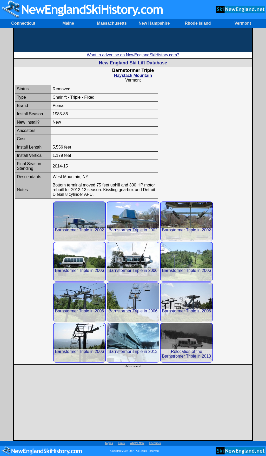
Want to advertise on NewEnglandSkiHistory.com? (133, 55)
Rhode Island (198, 23)
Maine (68, 23)
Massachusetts (112, 23)
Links (121, 443)
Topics (109, 443)
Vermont (242, 23)
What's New (137, 443)
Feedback (155, 443)
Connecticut (23, 23)
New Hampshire (154, 23)
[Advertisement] (133, 40)
